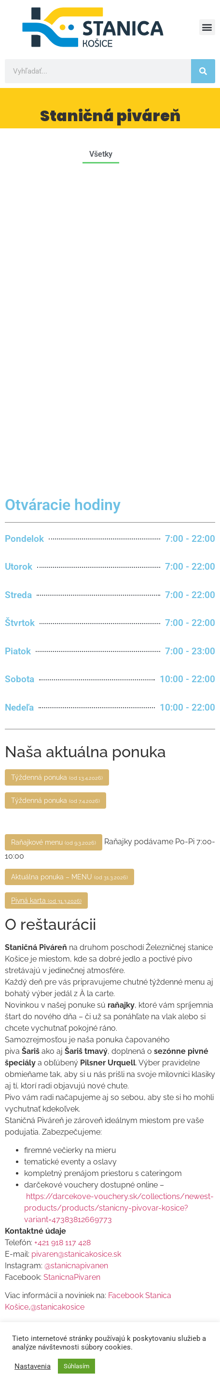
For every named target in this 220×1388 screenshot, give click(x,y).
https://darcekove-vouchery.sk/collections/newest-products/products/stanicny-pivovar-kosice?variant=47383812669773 (119, 896)
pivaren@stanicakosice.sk (76, 942)
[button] (207, 27)
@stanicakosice (57, 995)
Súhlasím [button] (76, 1366)
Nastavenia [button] (32, 1366)
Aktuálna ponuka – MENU (69, 565)
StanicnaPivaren (71, 965)
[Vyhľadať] (203, 71)
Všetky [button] (100, 154)
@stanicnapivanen (76, 954)
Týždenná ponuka (57, 466)
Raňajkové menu (53, 531)
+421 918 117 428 (62, 931)
